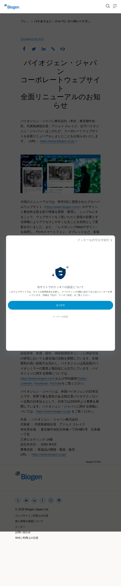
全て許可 (60, 305)
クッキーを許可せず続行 (95, 240)
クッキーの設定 (60, 316)
